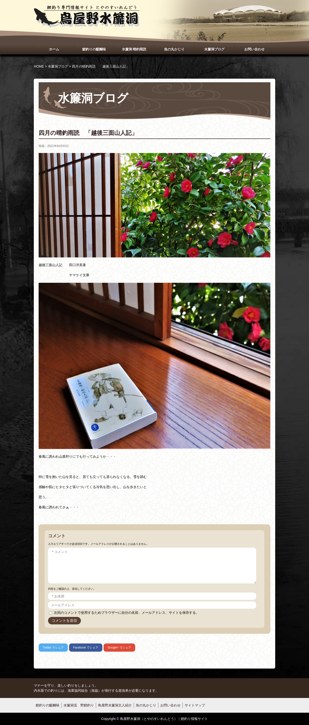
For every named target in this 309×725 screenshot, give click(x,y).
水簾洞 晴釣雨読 (134, 49)
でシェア (53, 647)
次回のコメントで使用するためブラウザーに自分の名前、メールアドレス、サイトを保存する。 (126, 613)
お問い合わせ (254, 49)
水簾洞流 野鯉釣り (78, 705)
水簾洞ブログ (214, 49)
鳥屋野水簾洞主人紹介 (115, 705)
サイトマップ (195, 705)
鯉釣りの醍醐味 (94, 49)
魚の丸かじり (174, 49)
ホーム (54, 49)
